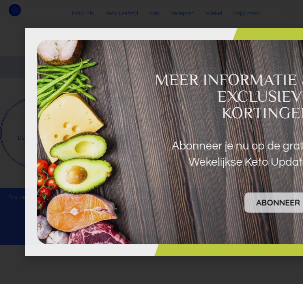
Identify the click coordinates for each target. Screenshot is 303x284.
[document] (151, 142)
